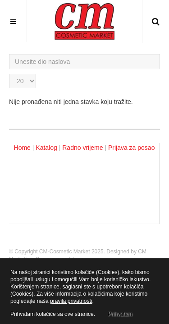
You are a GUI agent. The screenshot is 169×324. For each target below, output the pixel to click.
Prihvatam (120, 314)
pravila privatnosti (71, 301)
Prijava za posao (131, 147)
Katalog (46, 147)
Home (22, 147)
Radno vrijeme (82, 147)
